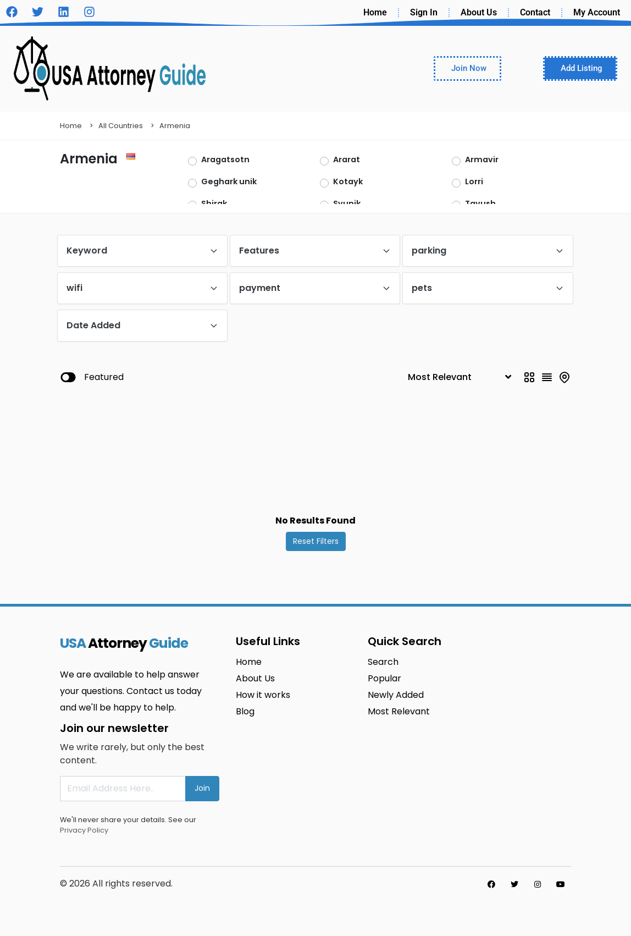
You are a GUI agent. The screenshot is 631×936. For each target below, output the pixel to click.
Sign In (424, 12)
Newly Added (396, 695)
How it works (263, 695)
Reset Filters (316, 541)
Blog (245, 711)
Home (375, 12)
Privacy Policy (84, 830)
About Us (479, 12)
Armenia (174, 125)
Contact (535, 12)
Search (383, 662)
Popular (384, 678)
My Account (596, 12)
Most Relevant (399, 711)
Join (202, 788)
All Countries (120, 125)
